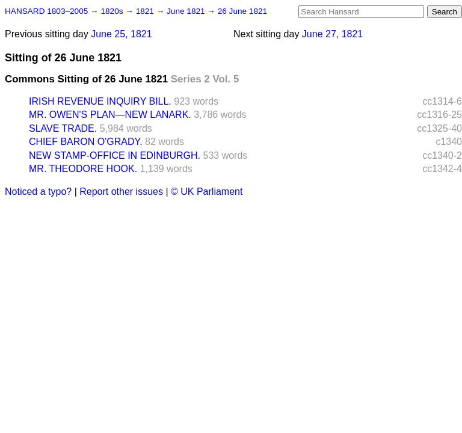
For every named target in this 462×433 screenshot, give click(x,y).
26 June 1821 (242, 11)
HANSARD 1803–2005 (46, 11)
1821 (146, 11)
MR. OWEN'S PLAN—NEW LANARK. (110, 114)
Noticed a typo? (38, 191)
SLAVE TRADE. (63, 128)
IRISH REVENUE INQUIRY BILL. (100, 101)
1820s (112, 11)
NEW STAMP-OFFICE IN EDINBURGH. (114, 155)
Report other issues (121, 191)
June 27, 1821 (332, 34)
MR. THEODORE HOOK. (83, 169)
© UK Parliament (206, 191)
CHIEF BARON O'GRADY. (86, 142)
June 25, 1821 (121, 34)
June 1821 (187, 11)
